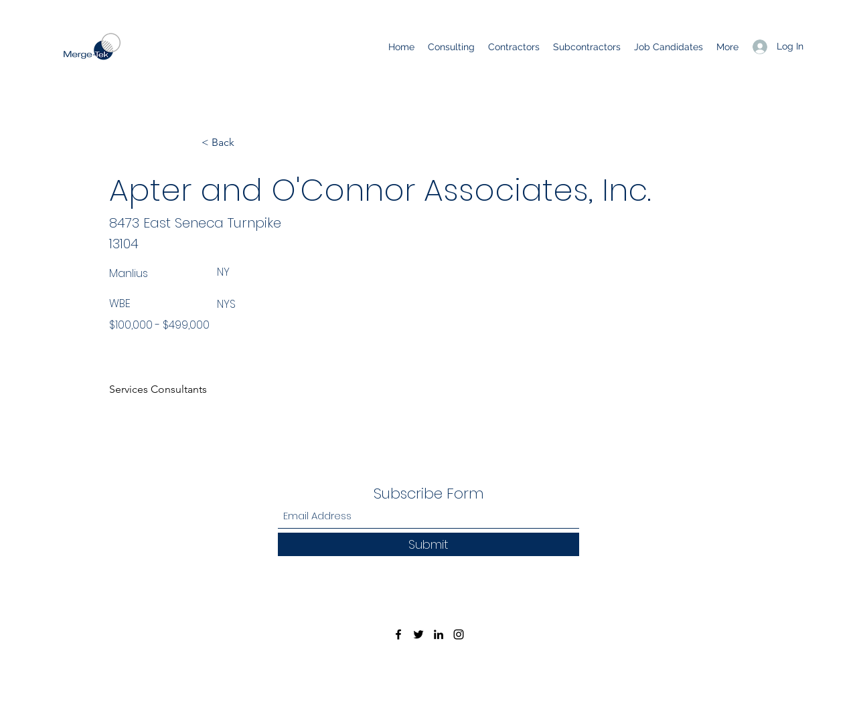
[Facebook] (398, 634)
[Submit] (428, 544)
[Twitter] (418, 634)
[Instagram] (458, 634)
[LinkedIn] (438, 634)
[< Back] (246, 142)
